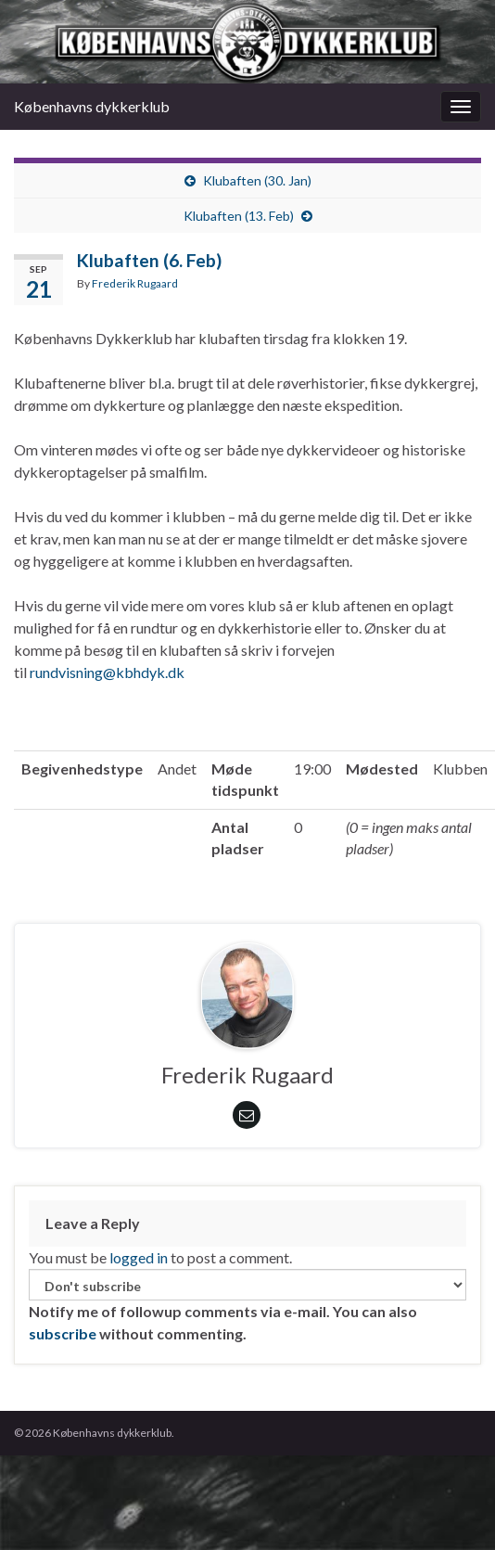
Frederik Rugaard (135, 283)
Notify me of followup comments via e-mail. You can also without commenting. (247, 1305)
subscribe (62, 1333)
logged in (138, 1257)
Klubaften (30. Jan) (257, 180)
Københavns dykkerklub (92, 106)
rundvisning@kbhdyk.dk (107, 672)
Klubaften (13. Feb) (239, 216)
